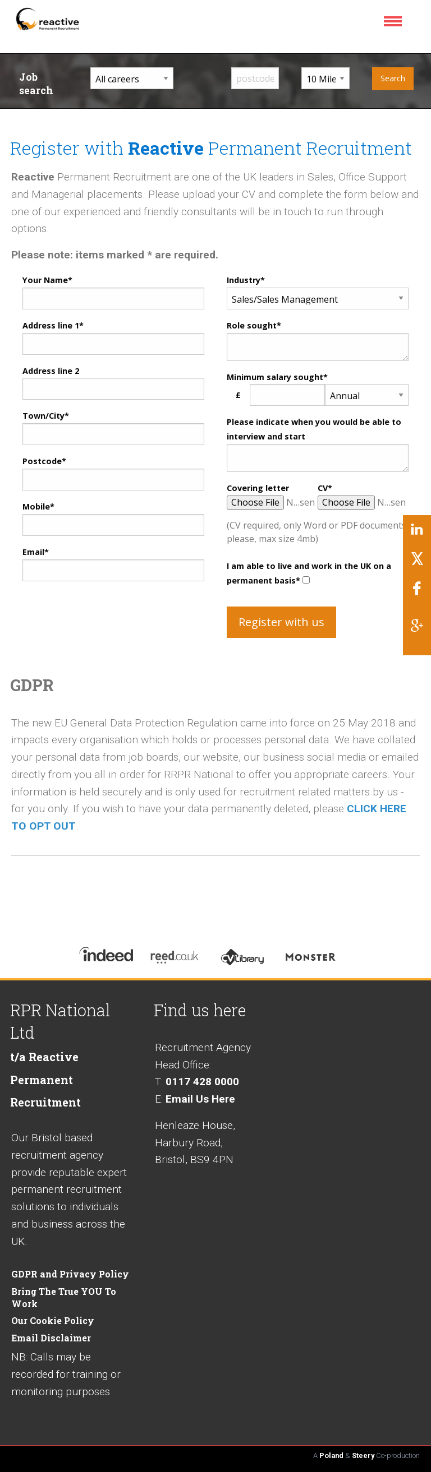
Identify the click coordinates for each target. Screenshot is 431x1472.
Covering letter (258, 488)
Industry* (246, 280)
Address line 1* (53, 325)
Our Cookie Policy (52, 1320)
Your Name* (47, 280)
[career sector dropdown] (131, 78)
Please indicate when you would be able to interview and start (314, 429)
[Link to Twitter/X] (417, 563)
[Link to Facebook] (417, 592)
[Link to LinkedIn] (417, 533)
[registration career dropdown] (318, 298)
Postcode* (44, 461)
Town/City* (45, 415)
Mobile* (38, 506)
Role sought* (254, 325)
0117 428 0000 (202, 1081)
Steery (363, 1455)
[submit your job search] (393, 78)
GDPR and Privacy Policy (70, 1274)
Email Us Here (200, 1099)
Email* (35, 552)
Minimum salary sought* (277, 377)
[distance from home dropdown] (325, 78)
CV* (325, 488)
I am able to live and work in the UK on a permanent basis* (309, 573)
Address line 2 (50, 370)
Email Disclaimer (51, 1338)
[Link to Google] (417, 629)
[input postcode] (255, 78)
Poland (331, 1455)
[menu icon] (395, 25)
